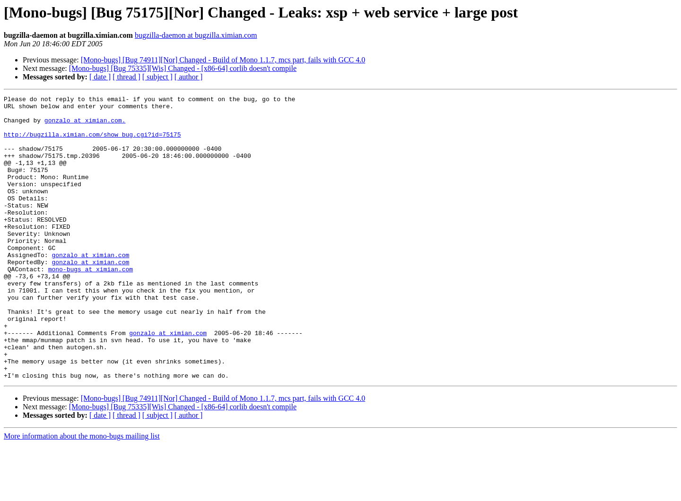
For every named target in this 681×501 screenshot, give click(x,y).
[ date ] (100, 77)
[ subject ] (157, 77)
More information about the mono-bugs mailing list (82, 493)
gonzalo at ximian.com (90, 287)
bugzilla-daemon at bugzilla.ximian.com (196, 35)
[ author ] (189, 77)
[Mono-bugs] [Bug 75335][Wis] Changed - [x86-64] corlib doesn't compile (183, 68)
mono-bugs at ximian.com (90, 304)
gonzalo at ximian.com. (85, 125)
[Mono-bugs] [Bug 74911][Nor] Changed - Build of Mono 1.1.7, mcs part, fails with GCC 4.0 (223, 60)
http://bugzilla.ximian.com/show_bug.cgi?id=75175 (92, 142)
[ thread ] (126, 77)
